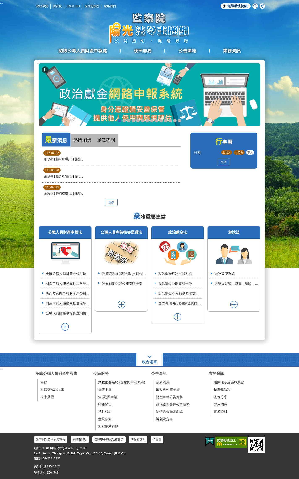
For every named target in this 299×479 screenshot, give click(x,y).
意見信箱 (105, 419)
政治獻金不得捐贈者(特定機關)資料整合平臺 (180, 293)
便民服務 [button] (143, 50)
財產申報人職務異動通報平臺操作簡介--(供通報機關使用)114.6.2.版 (68, 303)
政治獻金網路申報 (119, 120)
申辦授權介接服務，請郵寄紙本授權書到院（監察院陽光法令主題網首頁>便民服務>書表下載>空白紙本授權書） (147, 120)
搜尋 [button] (255, 6)
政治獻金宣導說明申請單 (142, 120)
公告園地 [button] (187, 50)
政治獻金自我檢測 (128, 120)
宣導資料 (220, 411)
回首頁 (57, 6)
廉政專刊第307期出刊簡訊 (63, 173)
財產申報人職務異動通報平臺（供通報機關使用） (68, 283)
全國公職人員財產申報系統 (66, 274)
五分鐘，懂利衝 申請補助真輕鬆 (161, 120)
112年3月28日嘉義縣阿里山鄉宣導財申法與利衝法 (179, 120)
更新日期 (40, 466)
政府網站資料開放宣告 (50, 439)
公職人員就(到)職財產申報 (151, 120)
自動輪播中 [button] (45, 69)
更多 (111, 202)
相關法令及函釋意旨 (229, 382)
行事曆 (223, 142)
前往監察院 (92, 6)
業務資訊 (216, 373)
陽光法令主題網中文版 (149, 28)
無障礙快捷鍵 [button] (237, 6)
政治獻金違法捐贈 (133, 120)
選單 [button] (149, 359)
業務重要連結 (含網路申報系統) (121, 382)
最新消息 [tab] (56, 140)
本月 (250, 152)
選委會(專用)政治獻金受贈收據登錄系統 (180, 303)
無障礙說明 (79, 439)
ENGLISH (73, 6)
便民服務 (101, 373)
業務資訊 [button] (232, 50)
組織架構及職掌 (52, 389)
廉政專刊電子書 (168, 389)
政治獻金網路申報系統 (175, 274)
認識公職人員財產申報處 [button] (83, 50)
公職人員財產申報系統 (156, 120)
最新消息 (162, 382)
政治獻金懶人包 (124, 120)
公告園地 (158, 373)
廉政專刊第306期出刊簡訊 (63, 190)
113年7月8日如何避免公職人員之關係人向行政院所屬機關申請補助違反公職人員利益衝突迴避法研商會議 (170, 120)
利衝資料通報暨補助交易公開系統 (165, 120)
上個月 (226, 152)
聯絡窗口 (105, 404)
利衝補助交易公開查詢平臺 (122, 283)
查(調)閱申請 (107, 397)
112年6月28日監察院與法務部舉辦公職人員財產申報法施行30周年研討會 (175, 120)
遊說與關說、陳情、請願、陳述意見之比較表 (236, 283)
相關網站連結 (108, 426)
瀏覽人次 (40, 472)
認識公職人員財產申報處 (56, 373)
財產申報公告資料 (169, 397)
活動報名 (105, 411)
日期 (197, 152)
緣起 (44, 382)
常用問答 (220, 404)
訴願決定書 (164, 419)
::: (1, 2)
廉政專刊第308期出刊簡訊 (63, 155)
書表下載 (105, 389)
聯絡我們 (110, 6)
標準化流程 (222, 389)
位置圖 (157, 439)
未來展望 (47, 397)
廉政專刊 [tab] (106, 140)
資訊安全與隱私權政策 (109, 439)
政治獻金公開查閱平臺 (138, 120)
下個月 (239, 152)
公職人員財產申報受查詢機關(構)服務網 (68, 313)
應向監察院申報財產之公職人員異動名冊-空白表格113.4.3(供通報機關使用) (68, 293)
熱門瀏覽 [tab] (82, 140)
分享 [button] (262, 6)
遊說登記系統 (225, 274)
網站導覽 (42, 6)
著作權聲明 (138, 439)
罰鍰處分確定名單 (169, 411)
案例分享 (220, 397)
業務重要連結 (149, 217)
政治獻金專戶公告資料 (173, 404)
